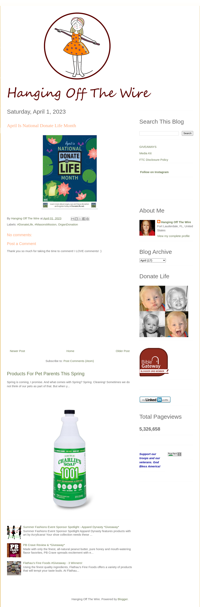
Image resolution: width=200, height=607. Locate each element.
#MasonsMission (45, 224)
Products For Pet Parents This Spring (46, 373)
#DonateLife (25, 224)
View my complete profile (173, 236)
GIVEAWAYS (148, 146)
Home (70, 351)
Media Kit (145, 153)
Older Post (123, 351)
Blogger (123, 599)
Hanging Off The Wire (176, 222)
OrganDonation (68, 224)
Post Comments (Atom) (78, 361)
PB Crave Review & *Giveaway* (44, 545)
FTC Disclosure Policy (153, 159)
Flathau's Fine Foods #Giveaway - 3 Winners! (52, 563)
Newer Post (17, 351)
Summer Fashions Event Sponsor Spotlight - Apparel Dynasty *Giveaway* (71, 527)
